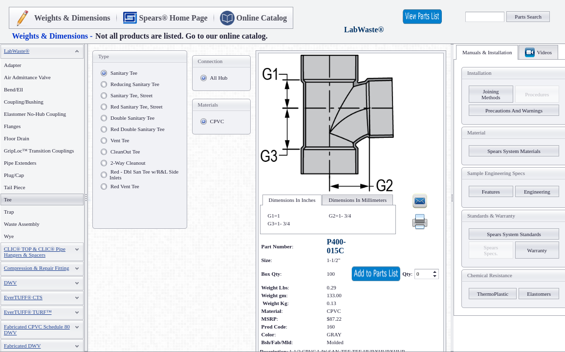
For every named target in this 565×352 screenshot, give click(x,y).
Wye (9, 236)
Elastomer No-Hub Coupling (35, 114)
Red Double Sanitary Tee (137, 129)
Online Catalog (262, 18)
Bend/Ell (13, 89)
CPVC (217, 121)
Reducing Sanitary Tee (134, 84)
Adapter (12, 65)
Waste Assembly (22, 224)
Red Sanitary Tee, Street (136, 107)
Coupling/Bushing (23, 102)
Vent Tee (119, 140)
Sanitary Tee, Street (131, 95)
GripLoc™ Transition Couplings (39, 151)
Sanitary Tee (123, 73)
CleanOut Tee (125, 151)
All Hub (219, 78)
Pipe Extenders (20, 163)
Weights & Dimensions (72, 18)
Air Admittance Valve (27, 77)
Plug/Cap (14, 175)
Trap (9, 212)
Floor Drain (16, 138)
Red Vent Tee (124, 186)
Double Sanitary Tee (132, 118)
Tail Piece (14, 187)
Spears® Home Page (173, 18)
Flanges (12, 126)
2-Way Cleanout (128, 163)
